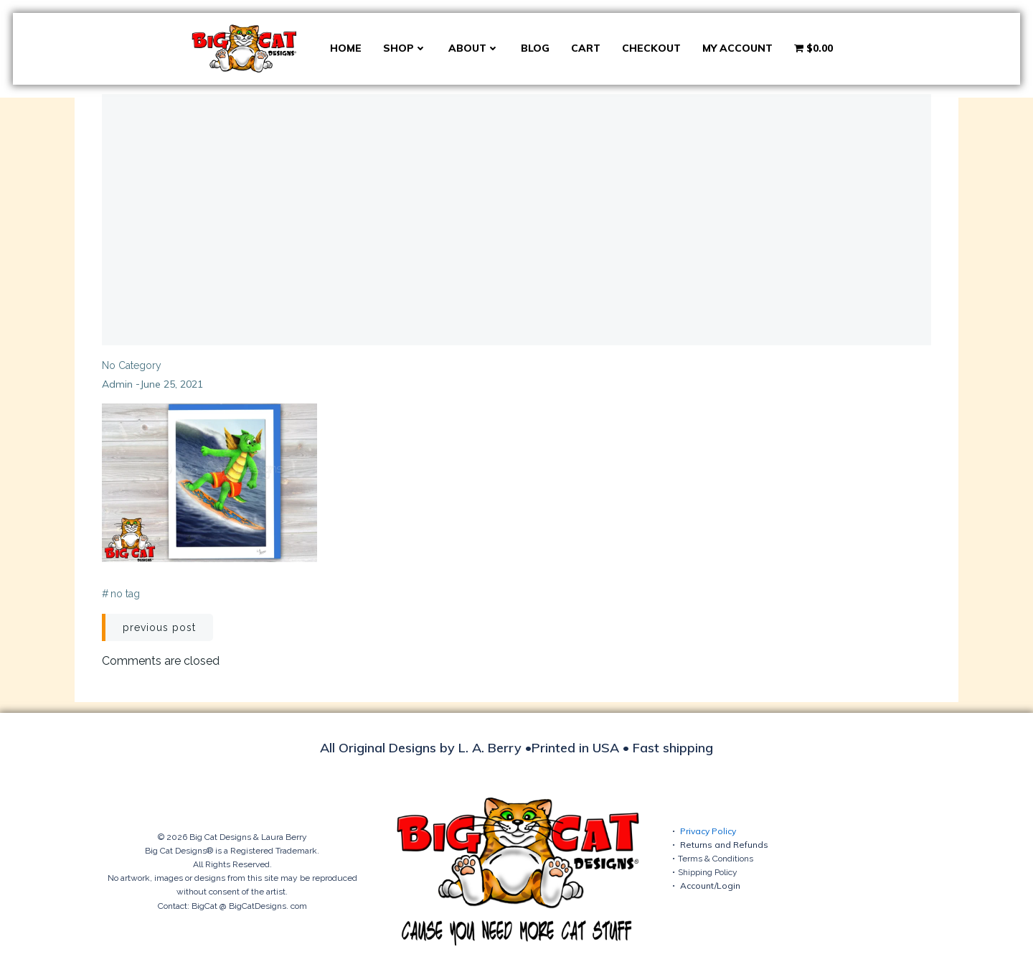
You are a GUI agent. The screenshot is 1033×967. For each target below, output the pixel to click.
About (473, 48)
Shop (405, 48)
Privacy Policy (708, 831)
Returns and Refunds (724, 844)
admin (117, 384)
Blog (535, 48)
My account (737, 48)
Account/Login (710, 885)
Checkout (651, 48)
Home (346, 48)
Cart (585, 48)
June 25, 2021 (171, 384)
